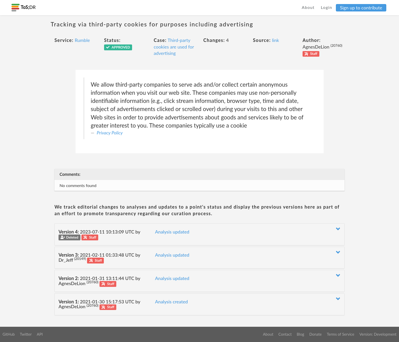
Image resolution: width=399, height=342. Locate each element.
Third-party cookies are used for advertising (174, 46)
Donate (315, 334)
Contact (285, 334)
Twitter (26, 334)
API (39, 334)
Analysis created (171, 301)
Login (326, 7)
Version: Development (377, 334)
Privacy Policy (110, 132)
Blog (300, 334)
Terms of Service (340, 334)
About (308, 7)
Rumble (82, 40)
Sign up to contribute (361, 7)
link (275, 40)
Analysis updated (172, 232)
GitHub (9, 334)
